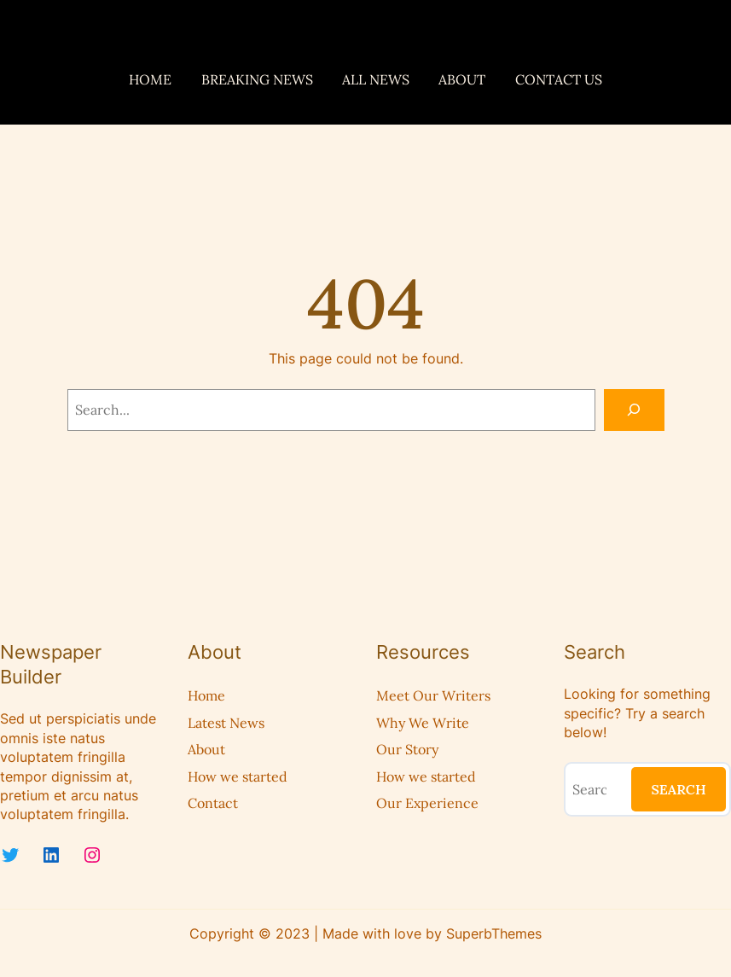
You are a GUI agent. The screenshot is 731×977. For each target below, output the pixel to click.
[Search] (634, 410)
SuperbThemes (494, 933)
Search (678, 789)
